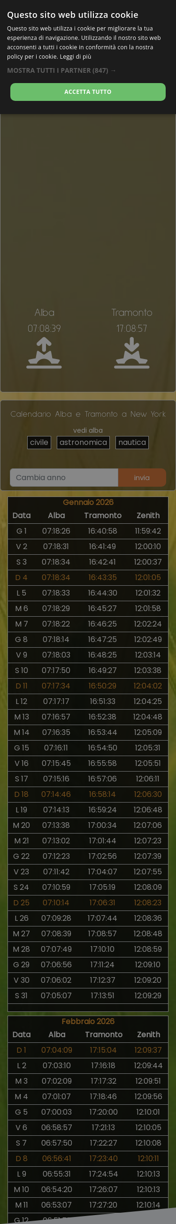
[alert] (88, 612)
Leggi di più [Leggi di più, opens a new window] (76, 57)
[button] (88, 70)
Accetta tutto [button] (87, 92)
